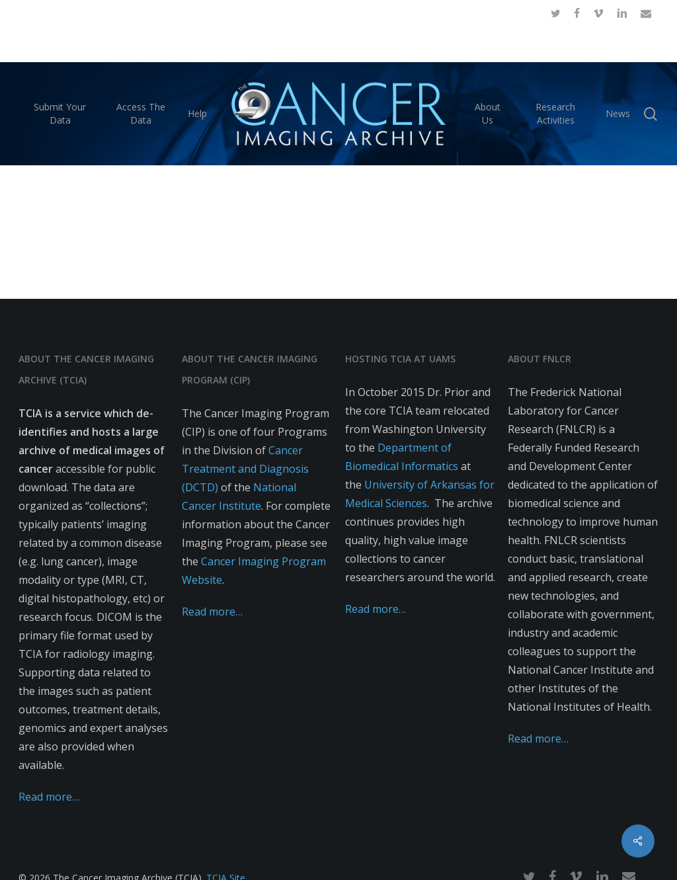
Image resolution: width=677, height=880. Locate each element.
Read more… (49, 796)
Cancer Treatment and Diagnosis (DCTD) (245, 469)
